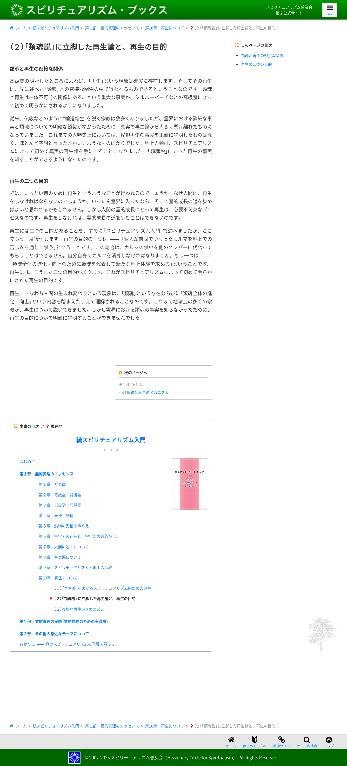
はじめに (27, 461)
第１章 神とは (52, 484)
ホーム (21, 28)
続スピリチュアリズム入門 (56, 28)
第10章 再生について (164, 28)
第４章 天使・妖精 (56, 515)
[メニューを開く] (329, 10)
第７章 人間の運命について (64, 547)
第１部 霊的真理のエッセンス (112, 28)
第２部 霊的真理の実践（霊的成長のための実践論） (64, 621)
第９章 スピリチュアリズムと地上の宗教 (75, 567)
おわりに (67, 644)
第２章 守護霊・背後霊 (60, 495)
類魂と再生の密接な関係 (262, 55)
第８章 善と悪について (60, 557)
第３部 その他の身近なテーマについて (54, 633)
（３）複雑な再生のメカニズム (144, 392)
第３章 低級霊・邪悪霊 (60, 505)
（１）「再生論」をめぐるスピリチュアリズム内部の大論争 (102, 588)
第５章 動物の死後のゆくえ (64, 526)
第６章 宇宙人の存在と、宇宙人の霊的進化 (77, 536)
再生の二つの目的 (256, 64)
